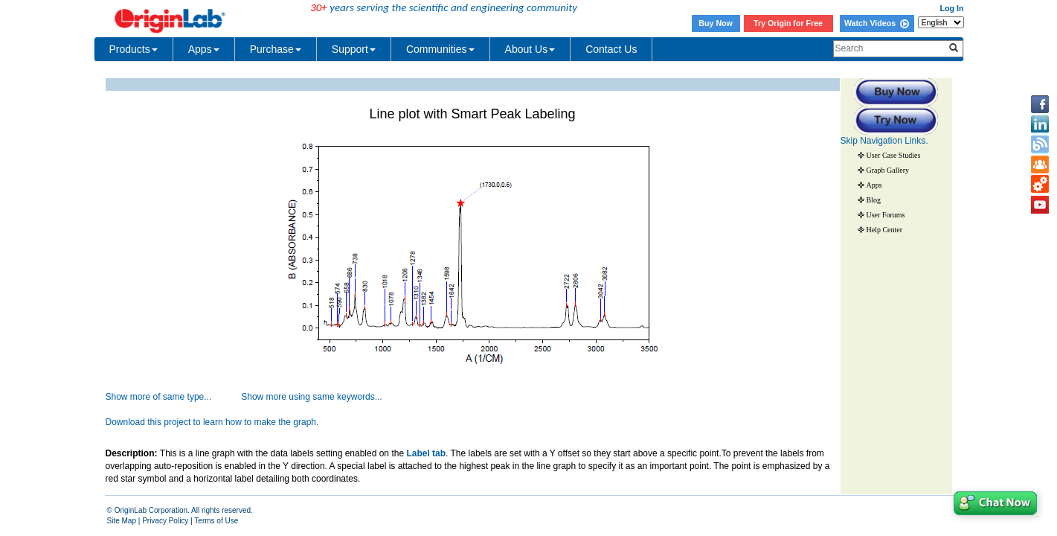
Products (133, 49)
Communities (440, 49)
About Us (530, 49)
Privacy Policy (165, 521)
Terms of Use (216, 521)
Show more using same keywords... (311, 397)
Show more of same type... (159, 397)
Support (354, 49)
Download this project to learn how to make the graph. (212, 422)
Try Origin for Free (788, 23)
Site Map (121, 521)
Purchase (275, 49)
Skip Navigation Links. (884, 140)
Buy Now (715, 23)
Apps (203, 49)
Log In (952, 8)
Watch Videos (876, 23)
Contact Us (611, 49)
